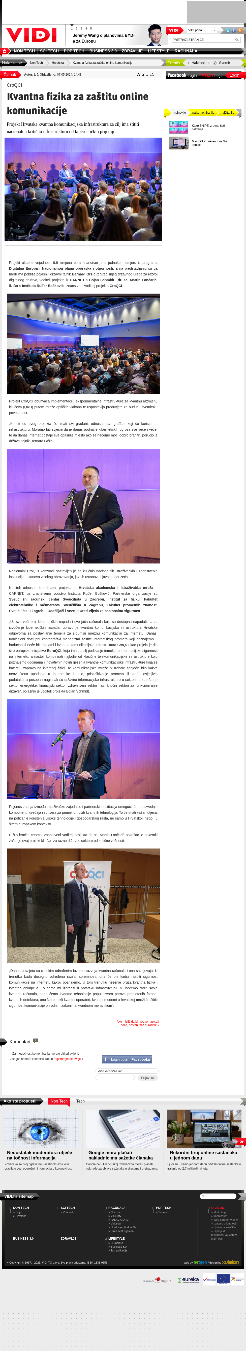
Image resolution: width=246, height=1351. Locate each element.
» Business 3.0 (117, 1246)
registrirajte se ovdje (67, 1059)
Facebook (234, 30)
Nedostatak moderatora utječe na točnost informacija (39, 1155)
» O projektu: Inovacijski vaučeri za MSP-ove (224, 1235)
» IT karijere (115, 1242)
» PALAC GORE (118, 1219)
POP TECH (163, 1208)
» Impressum (219, 1215)
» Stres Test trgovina (121, 1231)
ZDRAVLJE (68, 1238)
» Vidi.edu (114, 1223)
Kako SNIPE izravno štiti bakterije (208, 127)
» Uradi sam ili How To (122, 1227)
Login (234, 75)
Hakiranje (199, 63)
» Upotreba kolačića (223, 1227)
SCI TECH (68, 1208)
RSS (240, 30)
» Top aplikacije (117, 1250)
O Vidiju (217, 1208)
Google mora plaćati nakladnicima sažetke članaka (120, 1155)
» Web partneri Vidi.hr (224, 1219)
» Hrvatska (19, 1215)
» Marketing (218, 1212)
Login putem (130, 1059)
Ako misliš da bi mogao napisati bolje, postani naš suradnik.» (138, 1023)
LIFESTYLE (116, 1238)
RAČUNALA (117, 1208)
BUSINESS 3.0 (23, 1238)
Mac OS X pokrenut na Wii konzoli (209, 143)
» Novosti (114, 1212)
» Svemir (161, 1212)
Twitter (228, 30)
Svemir (224, 63)
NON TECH (21, 1208)
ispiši (152, 74)
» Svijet (17, 1212)
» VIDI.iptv (114, 1215)
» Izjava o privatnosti (223, 1223)
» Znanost (67, 1212)
